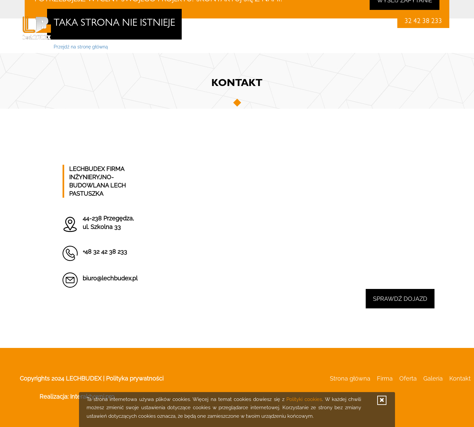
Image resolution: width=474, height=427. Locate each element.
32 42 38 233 (423, 21)
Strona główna (310, 46)
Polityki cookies (304, 399)
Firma (348, 46)
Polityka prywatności (135, 378)
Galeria (408, 46)
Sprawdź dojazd (400, 298)
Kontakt (438, 46)
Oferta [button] (377, 46)
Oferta (408, 378)
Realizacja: (77, 396)
